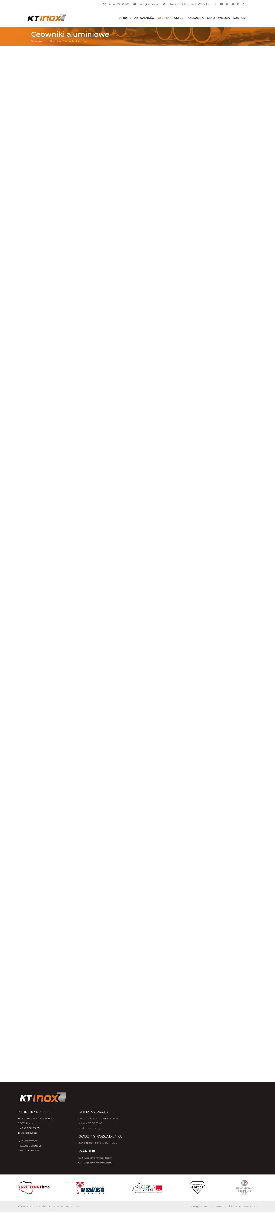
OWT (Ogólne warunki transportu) (95, 1162)
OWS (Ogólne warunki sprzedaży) (95, 1157)
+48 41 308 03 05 (116, 4)
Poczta (75, 1206)
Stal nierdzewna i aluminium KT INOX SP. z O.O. (230, 1206)
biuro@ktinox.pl (146, 4)
